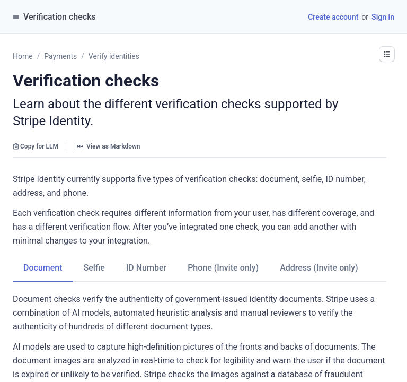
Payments (60, 56)
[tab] (43, 268)
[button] (386, 54)
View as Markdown (108, 146)
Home (23, 56)
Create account (333, 17)
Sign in (382, 17)
